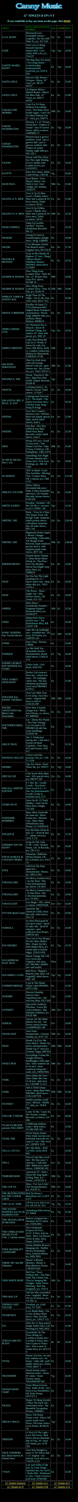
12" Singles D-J (62, 1483)
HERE (67, 21)
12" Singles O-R (40, 1486)
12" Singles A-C (40, 1483)
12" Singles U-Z (62, 1486)
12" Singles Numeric (15, 1483)
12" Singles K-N (15, 1486)
